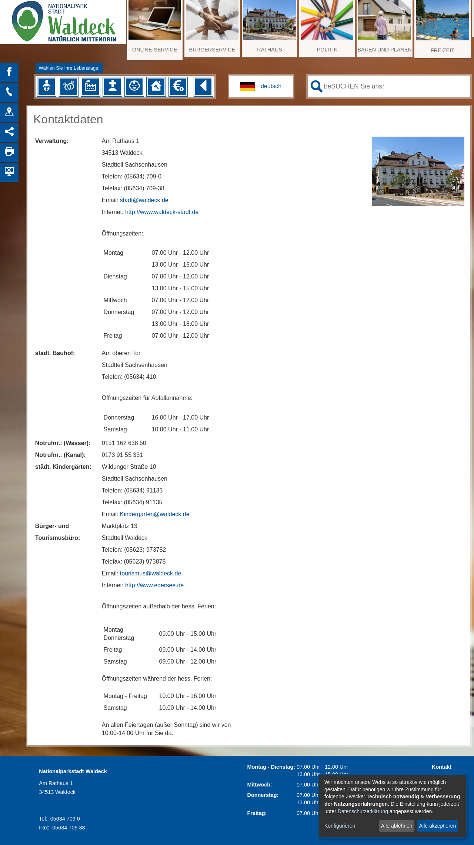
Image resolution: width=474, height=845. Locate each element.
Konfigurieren (339, 826)
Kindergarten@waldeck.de (155, 514)
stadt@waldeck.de (144, 200)
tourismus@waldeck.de (150, 573)
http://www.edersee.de (154, 585)
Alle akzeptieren (437, 826)
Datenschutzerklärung (363, 811)
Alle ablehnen (397, 826)
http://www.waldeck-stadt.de (161, 212)
